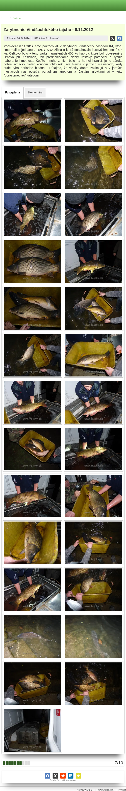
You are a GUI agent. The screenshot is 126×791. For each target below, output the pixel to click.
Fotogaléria (12, 92)
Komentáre (35, 92)
